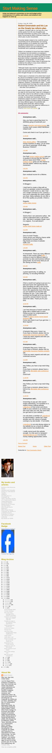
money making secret (36, 156)
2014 (4, 582)
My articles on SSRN (7, 518)
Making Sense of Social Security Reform (8, 505)
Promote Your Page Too (7, 554)
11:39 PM (25, 377)
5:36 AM (25, 206)
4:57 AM (25, 341)
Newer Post (21, 446)
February (7, 663)
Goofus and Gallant (9, 628)
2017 (4, 577)
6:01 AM (25, 266)
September (8, 604)
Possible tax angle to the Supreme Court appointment (10, 622)
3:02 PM (25, 178)
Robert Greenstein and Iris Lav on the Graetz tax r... (10, 640)
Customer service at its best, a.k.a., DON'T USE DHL (10, 618)
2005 (4, 598)
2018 (4, 575)
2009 (4, 591)
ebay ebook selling (29, 142)
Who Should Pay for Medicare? (7, 507)
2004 (4, 667)
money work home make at (32, 226)
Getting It (4, 494)
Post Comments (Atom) (34, 450)
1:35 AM (25, 247)
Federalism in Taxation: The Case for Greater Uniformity (7, 515)
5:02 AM (25, 277)
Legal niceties (7, 635)
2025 (4, 563)
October (7, 603)
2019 (4, 574)
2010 (4, 589)
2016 (4, 579)
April (6, 660)
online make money (29, 203)
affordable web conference (39, 371)
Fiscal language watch (10, 609)
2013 (4, 584)
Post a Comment (22, 443)
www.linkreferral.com (30, 435)
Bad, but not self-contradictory (8, 655)
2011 (4, 588)
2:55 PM (25, 440)
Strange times (7, 629)
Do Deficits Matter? (6, 503)
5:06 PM (25, 168)
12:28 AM (25, 325)
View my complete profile (8, 747)
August (7, 606)
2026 (4, 562)
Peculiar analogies (9, 611)
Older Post (47, 446)
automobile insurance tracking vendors (36, 351)
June (6, 657)
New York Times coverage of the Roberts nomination (10, 614)
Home (35, 446)
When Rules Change (7, 510)
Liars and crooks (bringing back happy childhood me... (10, 633)
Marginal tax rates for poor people (9, 646)
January (7, 665)
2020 (4, 572)
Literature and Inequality (8, 490)
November (8, 601)
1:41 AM (25, 150)
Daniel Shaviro (8, 675)
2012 (4, 586)
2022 (4, 569)
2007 (4, 594)
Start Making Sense (20, 8)
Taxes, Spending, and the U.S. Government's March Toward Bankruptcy (8, 500)
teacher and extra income (37, 125)
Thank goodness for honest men (9, 626)
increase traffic (28, 244)
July (6, 608)
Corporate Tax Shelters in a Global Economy (8, 512)
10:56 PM (25, 303)
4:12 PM (25, 229)
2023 (4, 567)
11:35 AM (25, 136)
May (6, 659)
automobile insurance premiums (34, 335)
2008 (4, 593)
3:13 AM (25, 359)
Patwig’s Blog (5, 745)
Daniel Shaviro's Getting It (8, 529)
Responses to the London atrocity (9, 643)
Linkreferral (27, 407)
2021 (4, 570)
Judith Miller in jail (8, 637)
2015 (4, 581)
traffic (43, 255)
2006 (4, 596)
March (6, 662)
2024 (4, 565)
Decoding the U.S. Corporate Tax (6, 496)
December (8, 600)
